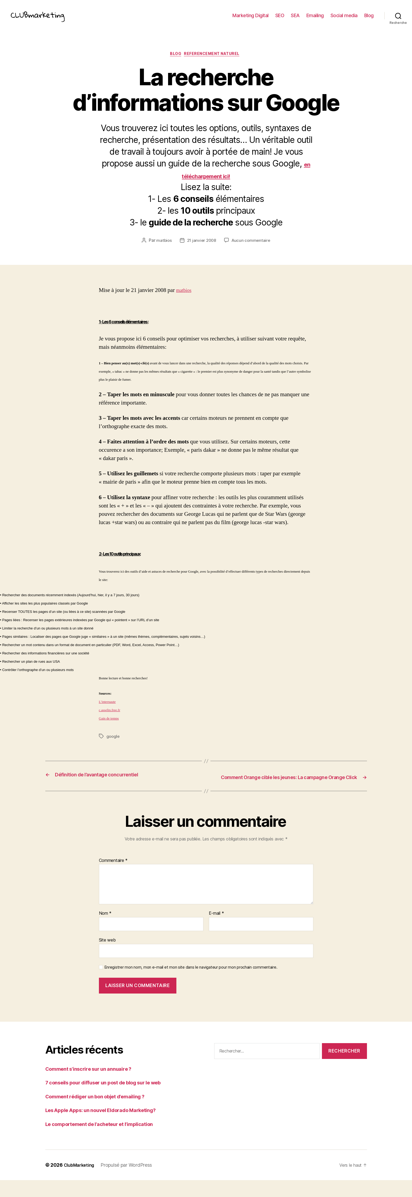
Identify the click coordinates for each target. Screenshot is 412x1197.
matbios (162, 250)
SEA (295, 19)
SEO (279, 19)
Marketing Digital (250, 19)
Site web (107, 956)
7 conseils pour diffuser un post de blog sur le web (113, 1099)
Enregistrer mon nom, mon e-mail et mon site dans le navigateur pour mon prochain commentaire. (190, 983)
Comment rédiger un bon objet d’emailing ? (103, 1113)
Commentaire (113, 877)
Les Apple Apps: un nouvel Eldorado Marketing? (109, 1127)
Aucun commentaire (252, 250)
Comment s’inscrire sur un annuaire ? (94, 1085)
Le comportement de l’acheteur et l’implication (107, 1140)
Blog (369, 19)
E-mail (216, 930)
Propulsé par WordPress (130, 1182)
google (113, 745)
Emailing (315, 19)
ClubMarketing (81, 1182)
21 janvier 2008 (201, 250)
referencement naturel (214, 63)
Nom (105, 930)
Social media (344, 19)
